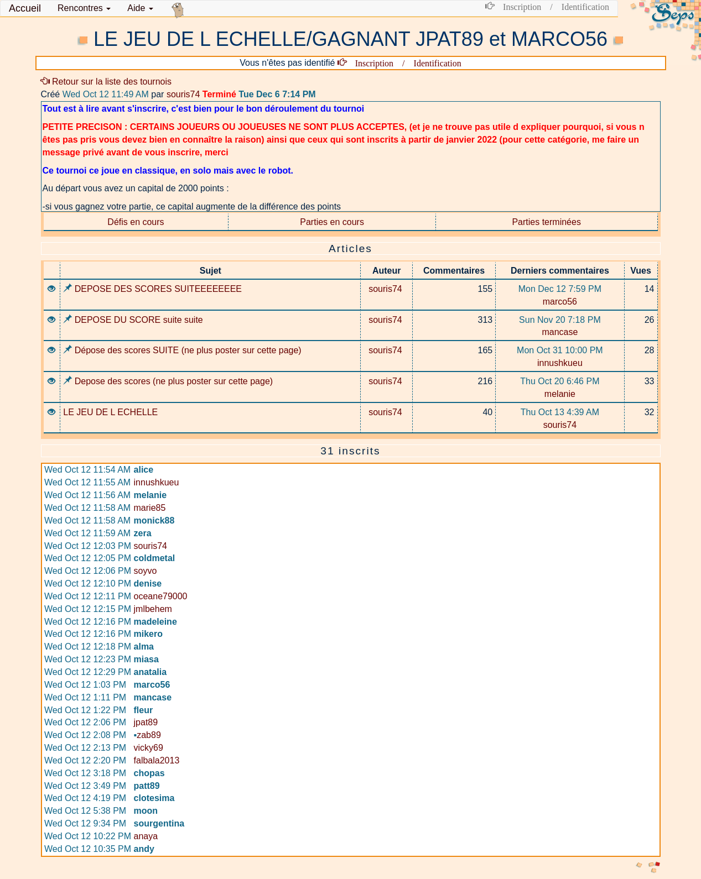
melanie (559, 394)
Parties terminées (546, 222)
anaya (146, 836)
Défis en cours (135, 222)
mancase (560, 332)
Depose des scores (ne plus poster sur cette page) (168, 381)
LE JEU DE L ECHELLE (110, 412)
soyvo (145, 570)
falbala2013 (157, 760)
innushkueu (560, 363)
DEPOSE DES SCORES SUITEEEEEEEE (152, 289)
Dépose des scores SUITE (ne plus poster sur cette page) (182, 350)
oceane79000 (161, 596)
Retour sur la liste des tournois (106, 81)
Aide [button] (140, 8)
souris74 (183, 94)
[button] (84, 8)
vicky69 (148, 747)
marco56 (560, 301)
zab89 (147, 735)
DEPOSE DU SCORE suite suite (133, 320)
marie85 (150, 507)
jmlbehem (153, 609)
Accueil (25, 8)
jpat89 (146, 722)
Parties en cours (332, 222)
